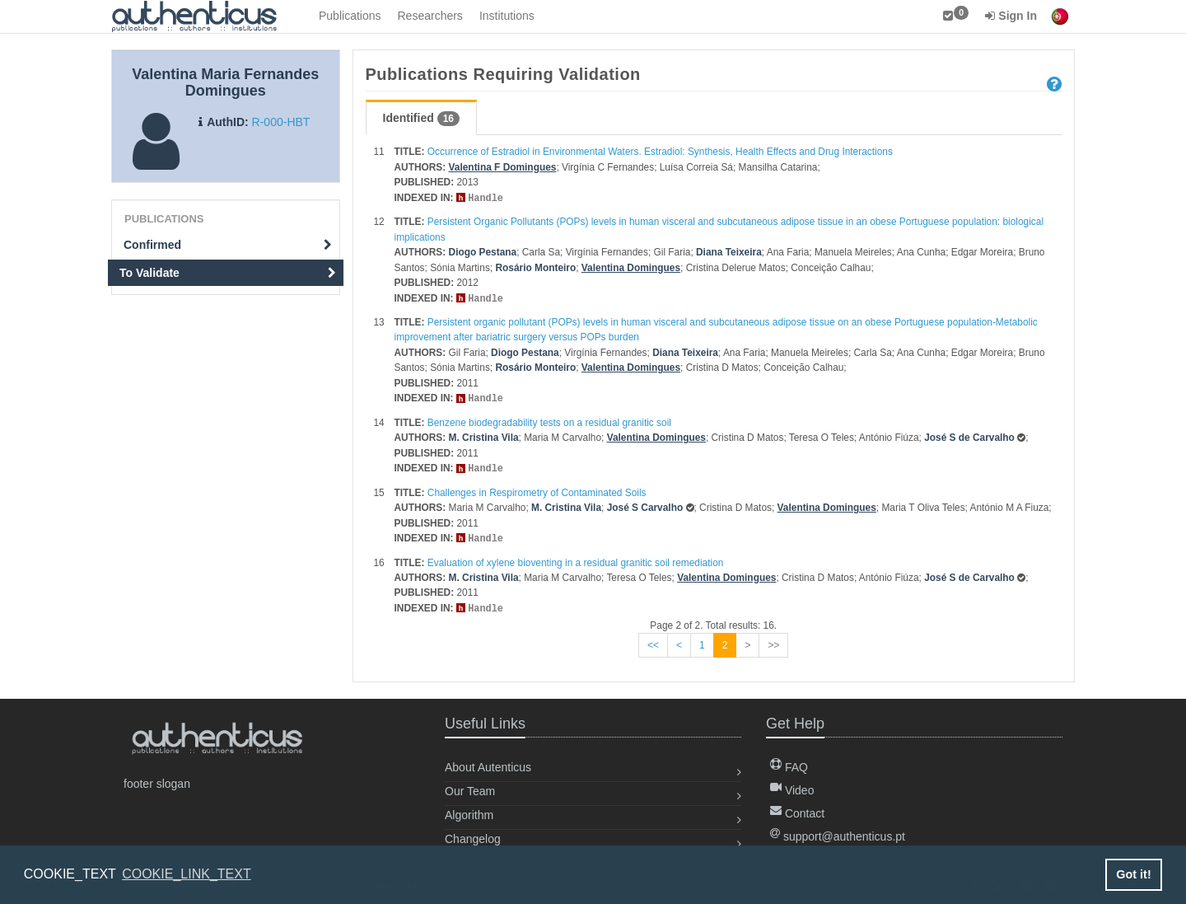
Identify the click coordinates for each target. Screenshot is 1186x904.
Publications (350, 15)
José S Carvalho (645, 504)
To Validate (227, 272)
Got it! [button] (1133, 874)
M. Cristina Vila (484, 435)
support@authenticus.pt (837, 831)
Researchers (430, 15)
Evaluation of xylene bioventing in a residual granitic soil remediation (575, 558)
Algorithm (469, 810)
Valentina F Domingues (503, 167)
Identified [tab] (421, 118)
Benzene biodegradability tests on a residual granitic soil (549, 420)
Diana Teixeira (729, 251)
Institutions (507, 15)
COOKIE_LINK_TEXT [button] (186, 874)
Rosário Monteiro (535, 267)
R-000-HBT (281, 122)
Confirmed (228, 244)
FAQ (789, 762)
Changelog (473, 834)
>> (773, 640)
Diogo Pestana (483, 251)
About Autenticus (488, 762)
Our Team (470, 786)
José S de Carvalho (969, 435)
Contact (797, 808)
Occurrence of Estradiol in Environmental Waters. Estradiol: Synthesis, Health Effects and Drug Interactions (660, 151)
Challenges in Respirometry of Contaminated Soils (537, 489)
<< (653, 640)
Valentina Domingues (630, 267)
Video (792, 785)
